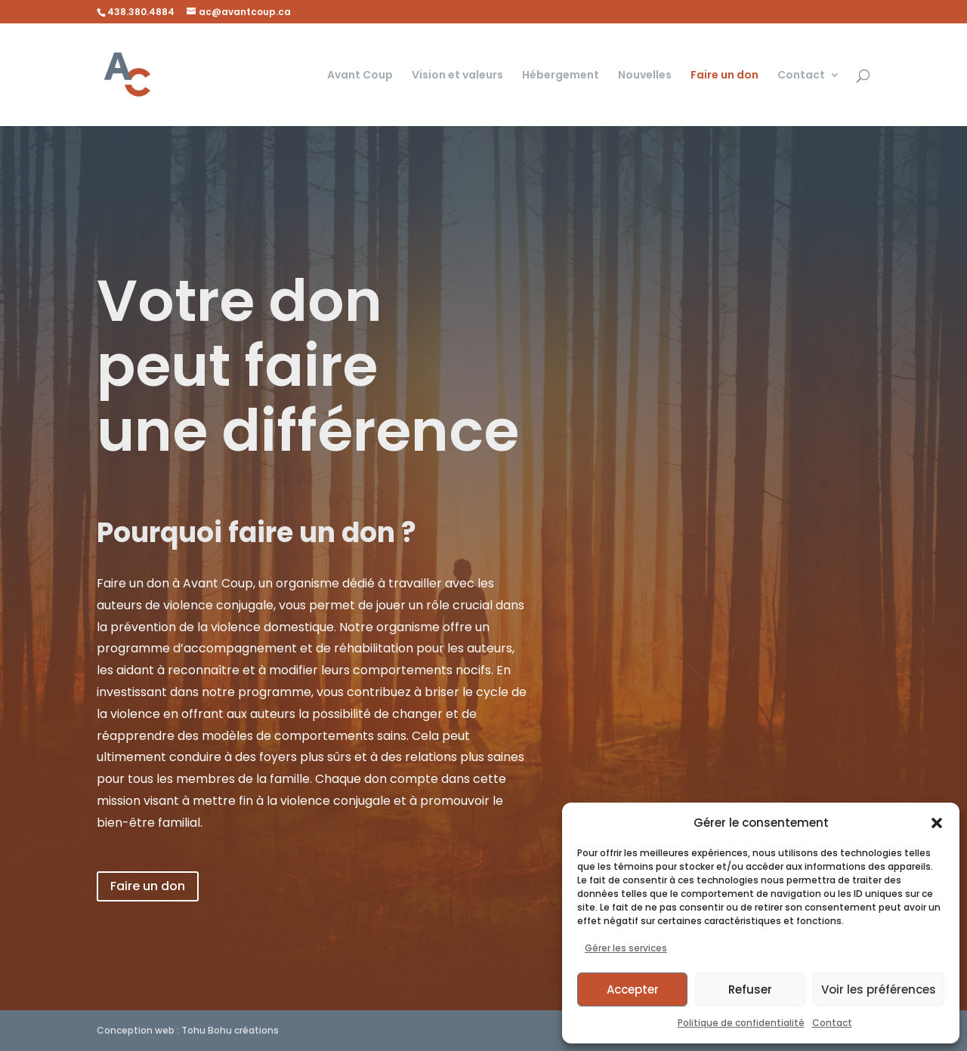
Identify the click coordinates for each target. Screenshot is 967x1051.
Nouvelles (645, 75)
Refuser (750, 989)
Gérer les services (626, 948)
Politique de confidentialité (741, 1022)
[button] (936, 823)
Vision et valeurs (457, 75)
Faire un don (724, 75)
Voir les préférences (878, 989)
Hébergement (560, 75)
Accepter (633, 989)
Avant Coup (360, 75)
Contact (832, 1022)
